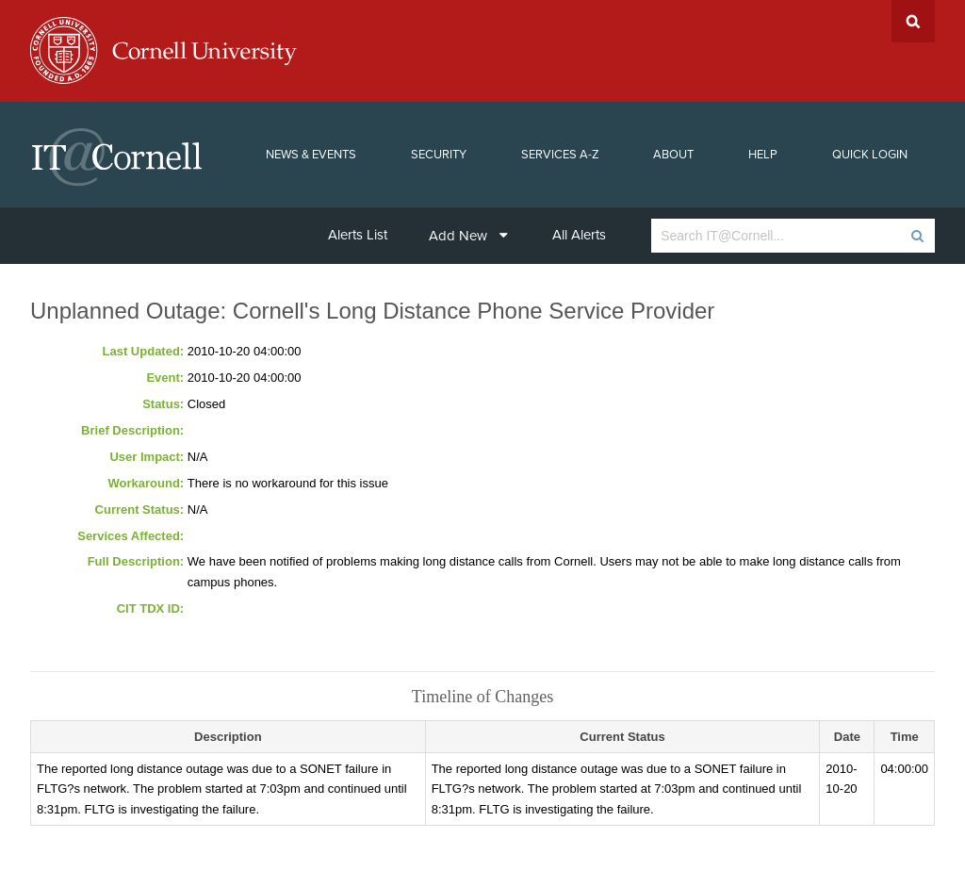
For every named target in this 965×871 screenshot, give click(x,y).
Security (438, 154)
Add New (468, 235)
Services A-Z (560, 154)
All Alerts (579, 234)
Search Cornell (913, 21)
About (673, 154)
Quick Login (870, 154)
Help (762, 154)
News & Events (311, 154)
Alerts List (357, 234)
